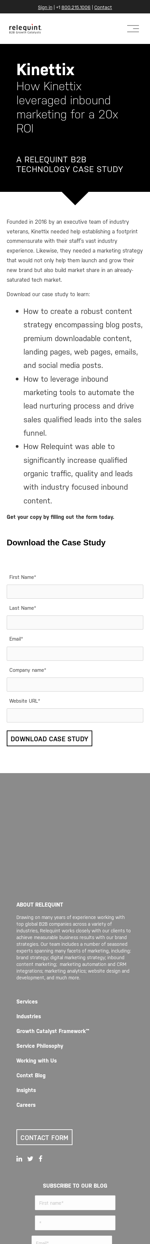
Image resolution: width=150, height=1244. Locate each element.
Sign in (45, 7)
